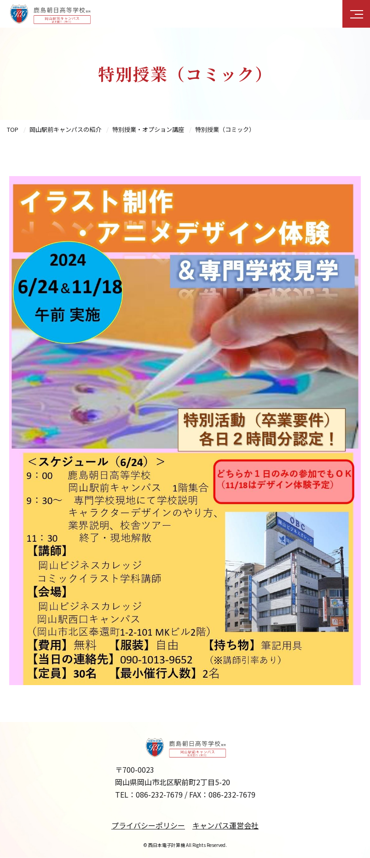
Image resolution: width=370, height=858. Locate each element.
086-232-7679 (159, 794)
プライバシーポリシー (148, 825)
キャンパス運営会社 (225, 825)
